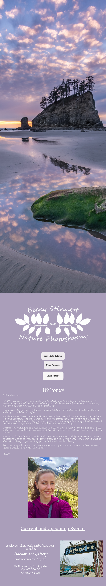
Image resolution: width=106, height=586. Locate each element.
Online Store (53, 375)
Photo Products (53, 365)
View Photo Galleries (53, 356)
